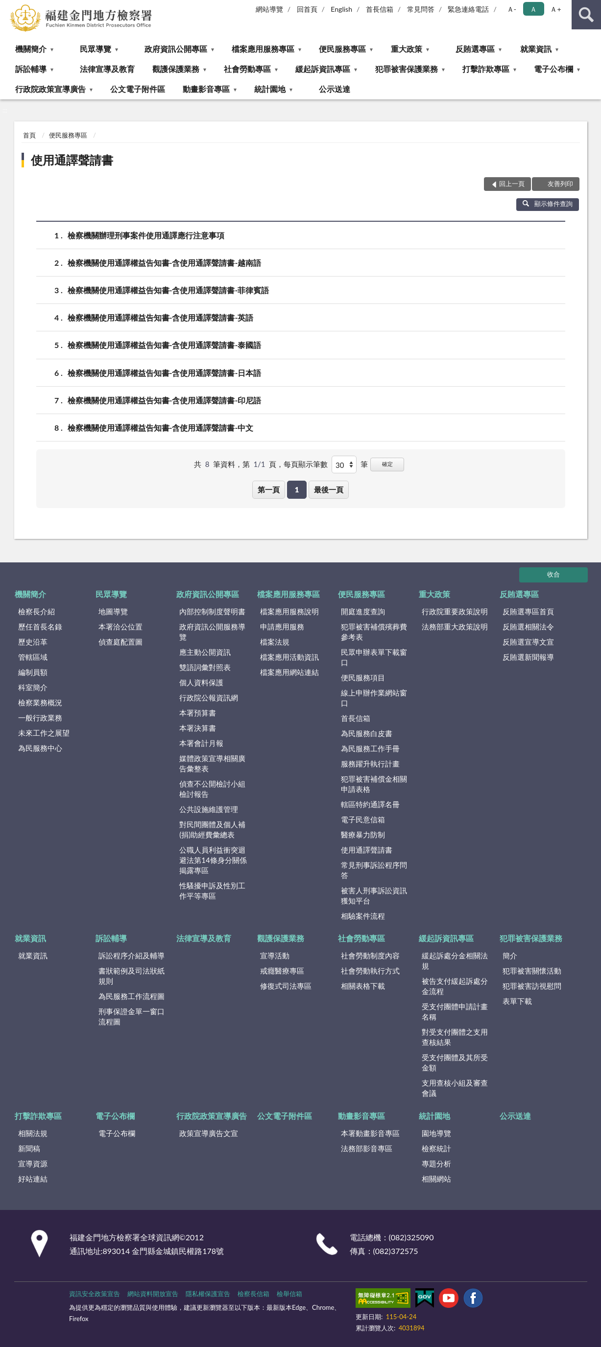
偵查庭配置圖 (120, 641)
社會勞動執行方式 (370, 970)
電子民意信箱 (363, 819)
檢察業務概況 (40, 702)
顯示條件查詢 (548, 204)
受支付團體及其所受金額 (455, 1062)
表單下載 (517, 1001)
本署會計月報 (201, 743)
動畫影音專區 (206, 88)
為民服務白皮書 (366, 733)
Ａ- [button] (511, 9)
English (341, 9)
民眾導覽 (95, 48)
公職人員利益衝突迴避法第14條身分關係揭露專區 (212, 860)
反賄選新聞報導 (528, 656)
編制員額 (33, 672)
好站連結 (33, 1178)
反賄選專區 (475, 48)
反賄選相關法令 (528, 626)
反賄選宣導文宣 (528, 641)
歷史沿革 (33, 641)
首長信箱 (379, 9)
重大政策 (406, 48)
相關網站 (436, 1178)
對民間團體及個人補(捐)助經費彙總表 (212, 829)
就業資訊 (536, 48)
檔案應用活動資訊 (289, 656)
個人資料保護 (201, 682)
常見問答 (420, 9)
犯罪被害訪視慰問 (532, 985)
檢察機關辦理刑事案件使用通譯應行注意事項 (146, 235)
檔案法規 (274, 641)
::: (7, 7)
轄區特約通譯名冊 (370, 804)
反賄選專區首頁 (528, 611)
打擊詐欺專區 (485, 68)
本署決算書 (197, 727)
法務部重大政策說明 (455, 626)
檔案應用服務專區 (263, 48)
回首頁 (307, 9)
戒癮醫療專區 (282, 970)
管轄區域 (33, 656)
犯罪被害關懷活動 (532, 970)
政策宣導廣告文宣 (208, 1133)
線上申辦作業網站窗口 (374, 697)
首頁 (29, 135)
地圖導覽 (113, 611)
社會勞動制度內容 (370, 955)
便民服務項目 (363, 677)
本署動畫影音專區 (370, 1133)
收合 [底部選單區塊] (553, 574)
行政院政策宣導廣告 (50, 88)
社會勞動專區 (247, 68)
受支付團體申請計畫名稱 (455, 1011)
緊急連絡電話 (468, 9)
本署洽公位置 (120, 626)
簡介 (510, 955)
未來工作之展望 (44, 732)
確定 (387, 464)
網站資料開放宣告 (152, 1294)
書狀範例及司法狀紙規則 (131, 975)
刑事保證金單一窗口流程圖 (131, 1016)
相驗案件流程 (363, 915)
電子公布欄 (553, 68)
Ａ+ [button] (555, 9)
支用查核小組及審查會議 (455, 1087)
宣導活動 (274, 955)
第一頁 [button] (269, 489)
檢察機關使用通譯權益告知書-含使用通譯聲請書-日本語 (165, 372)
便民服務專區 (342, 48)
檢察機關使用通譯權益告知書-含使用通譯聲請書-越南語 (165, 262)
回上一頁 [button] (512, 183)
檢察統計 (436, 1148)
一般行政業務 (40, 717)
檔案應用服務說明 (289, 611)
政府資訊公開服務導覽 (212, 631)
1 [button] (297, 489)
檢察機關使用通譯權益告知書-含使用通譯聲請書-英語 (161, 317)
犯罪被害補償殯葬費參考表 (374, 631)
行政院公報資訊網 (208, 697)
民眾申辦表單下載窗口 (374, 657)
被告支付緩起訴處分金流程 (455, 986)
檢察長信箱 (253, 1294)
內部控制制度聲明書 (212, 611)
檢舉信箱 (289, 1294)
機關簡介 (31, 48)
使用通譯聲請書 (72, 160)
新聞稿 (29, 1148)
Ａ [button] (533, 9)
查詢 (586, 14)
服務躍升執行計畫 (370, 763)
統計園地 (270, 88)
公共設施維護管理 (208, 809)
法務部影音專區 (366, 1148)
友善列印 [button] (560, 183)
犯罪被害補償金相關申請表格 (374, 783)
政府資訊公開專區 (175, 48)
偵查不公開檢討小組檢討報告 (212, 788)
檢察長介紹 (36, 611)
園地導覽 (436, 1133)
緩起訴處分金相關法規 (455, 960)
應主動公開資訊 (205, 652)
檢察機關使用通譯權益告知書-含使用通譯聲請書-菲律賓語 (168, 290)
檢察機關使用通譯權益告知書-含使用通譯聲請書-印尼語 (165, 400)
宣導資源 (33, 1163)
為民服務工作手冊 (370, 748)
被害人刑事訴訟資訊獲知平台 (374, 895)
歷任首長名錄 (40, 626)
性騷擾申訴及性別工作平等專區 (212, 890)
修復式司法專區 (286, 985)
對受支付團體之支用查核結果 (455, 1036)
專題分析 (436, 1163)
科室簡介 (33, 687)
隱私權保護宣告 (208, 1294)
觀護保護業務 (175, 68)
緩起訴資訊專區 (322, 68)
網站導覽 (269, 9)
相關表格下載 (363, 985)
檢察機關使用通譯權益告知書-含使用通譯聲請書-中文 (161, 427)
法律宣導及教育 (107, 68)
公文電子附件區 (137, 88)
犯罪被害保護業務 (406, 68)
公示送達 (334, 88)
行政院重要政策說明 (455, 611)
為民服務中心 (40, 747)
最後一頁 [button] (328, 489)
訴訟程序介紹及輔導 (131, 955)
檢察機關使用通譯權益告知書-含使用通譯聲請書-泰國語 (165, 344)
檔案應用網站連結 (289, 672)
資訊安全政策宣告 (94, 1294)
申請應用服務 (282, 626)
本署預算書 (197, 712)
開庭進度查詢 (363, 611)
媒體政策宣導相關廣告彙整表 (212, 763)
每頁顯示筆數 (306, 464)
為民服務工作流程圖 (131, 996)
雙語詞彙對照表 (205, 667)
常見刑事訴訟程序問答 (374, 870)
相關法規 (33, 1133)
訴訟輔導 (31, 68)
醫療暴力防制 (363, 834)
